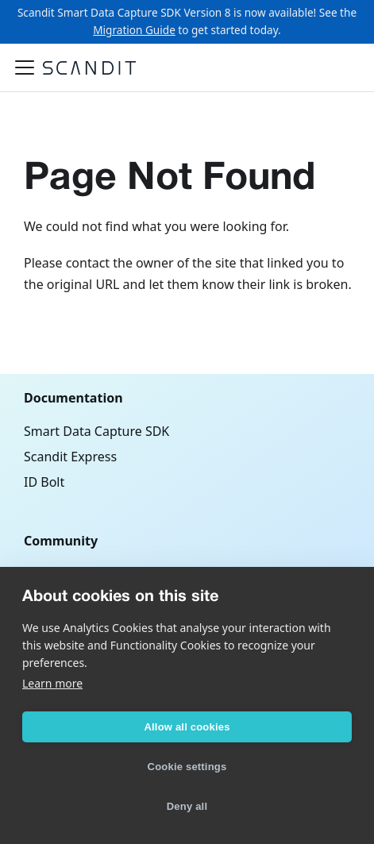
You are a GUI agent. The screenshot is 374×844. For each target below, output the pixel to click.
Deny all (187, 806)
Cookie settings (187, 767)
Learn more (52, 683)
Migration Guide (134, 29)
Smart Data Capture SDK (96, 431)
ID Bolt (44, 482)
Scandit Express (70, 456)
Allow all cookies (186, 727)
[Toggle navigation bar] (25, 67)
